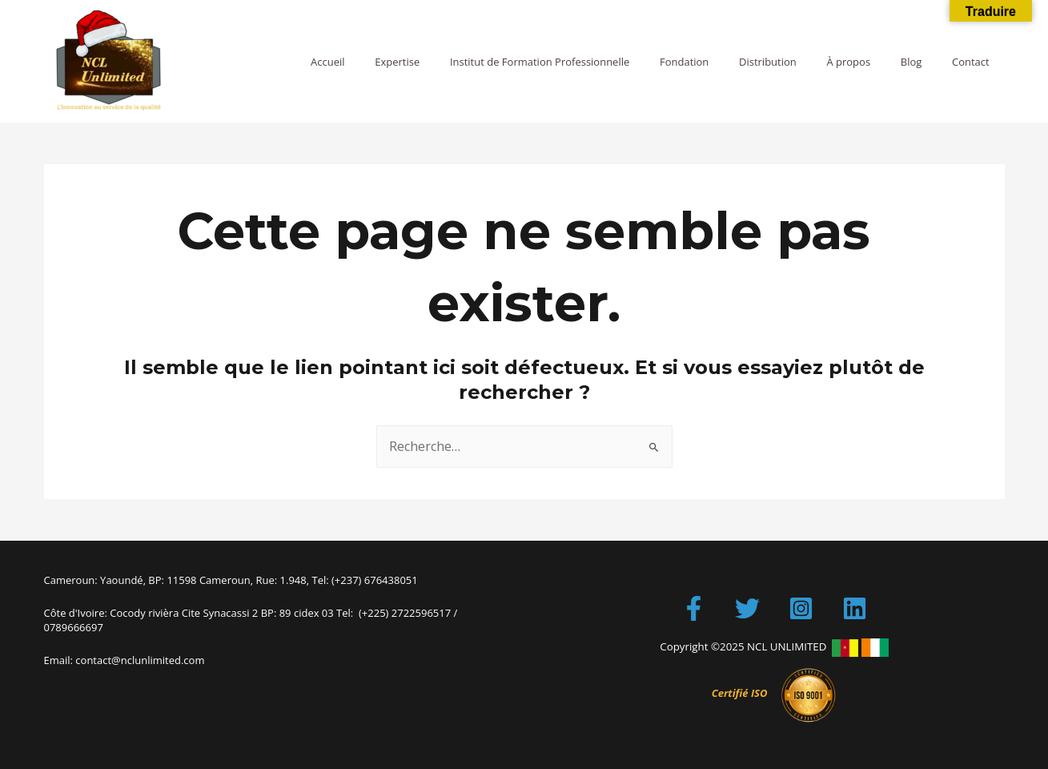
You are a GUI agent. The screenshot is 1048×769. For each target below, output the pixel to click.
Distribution (800, 61)
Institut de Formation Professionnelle (591, 61)
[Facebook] (694, 608)
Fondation (725, 61)
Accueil (397, 61)
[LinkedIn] (855, 608)
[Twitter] (747, 608)
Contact (975, 61)
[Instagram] (801, 608)
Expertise (458, 61)
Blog (925, 61)
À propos (872, 61)
